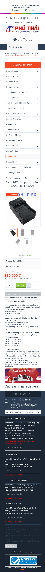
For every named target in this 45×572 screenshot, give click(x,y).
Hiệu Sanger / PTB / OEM (29, 54)
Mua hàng (20, 285)
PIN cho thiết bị (12, 124)
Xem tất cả (10, 546)
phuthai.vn (22, 569)
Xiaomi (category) (13, 71)
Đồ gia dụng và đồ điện (14, 140)
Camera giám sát (12, 76)
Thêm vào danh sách (28, 285)
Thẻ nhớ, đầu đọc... (13, 98)
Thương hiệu (15, 54)
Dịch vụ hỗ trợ (11, 162)
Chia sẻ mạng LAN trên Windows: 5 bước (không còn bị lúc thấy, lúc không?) (21, 530)
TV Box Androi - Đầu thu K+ (16, 92)
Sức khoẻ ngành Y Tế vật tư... (17, 178)
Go (38, 412)
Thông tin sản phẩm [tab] (22, 294)
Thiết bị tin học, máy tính (15, 108)
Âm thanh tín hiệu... (13, 130)
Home (7, 54)
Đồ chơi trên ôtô (12, 82)
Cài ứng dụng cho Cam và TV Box (19, 167)
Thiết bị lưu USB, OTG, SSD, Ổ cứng (19, 103)
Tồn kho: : (22, 256)
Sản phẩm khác (12, 151)
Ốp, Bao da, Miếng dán (14, 135)
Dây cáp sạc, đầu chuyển (15, 114)
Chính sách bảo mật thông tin (24, 552)
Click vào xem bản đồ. (14, 448)
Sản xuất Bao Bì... (12, 146)
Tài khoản (17, 10)
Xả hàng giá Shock (13, 173)
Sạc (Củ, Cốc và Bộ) (13, 119)
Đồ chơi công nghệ (13, 87)
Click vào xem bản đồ (14, 471)
